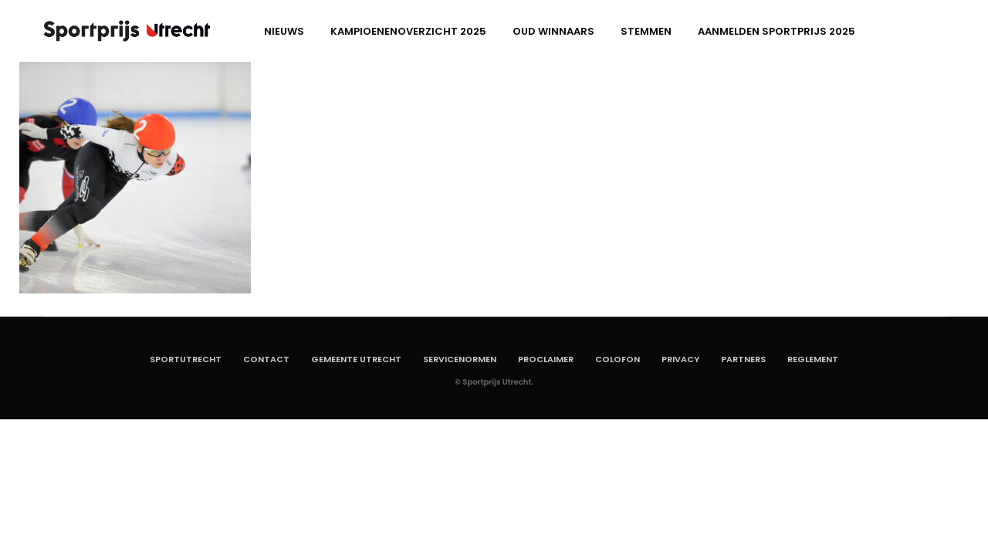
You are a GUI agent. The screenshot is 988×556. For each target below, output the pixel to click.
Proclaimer (546, 359)
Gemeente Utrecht (356, 359)
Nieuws (284, 31)
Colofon (617, 359)
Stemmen (646, 31)
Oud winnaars (553, 31)
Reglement (812, 359)
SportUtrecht (186, 359)
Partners (743, 359)
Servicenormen (459, 359)
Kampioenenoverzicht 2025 (408, 31)
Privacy (680, 359)
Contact (266, 359)
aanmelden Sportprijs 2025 (776, 31)
